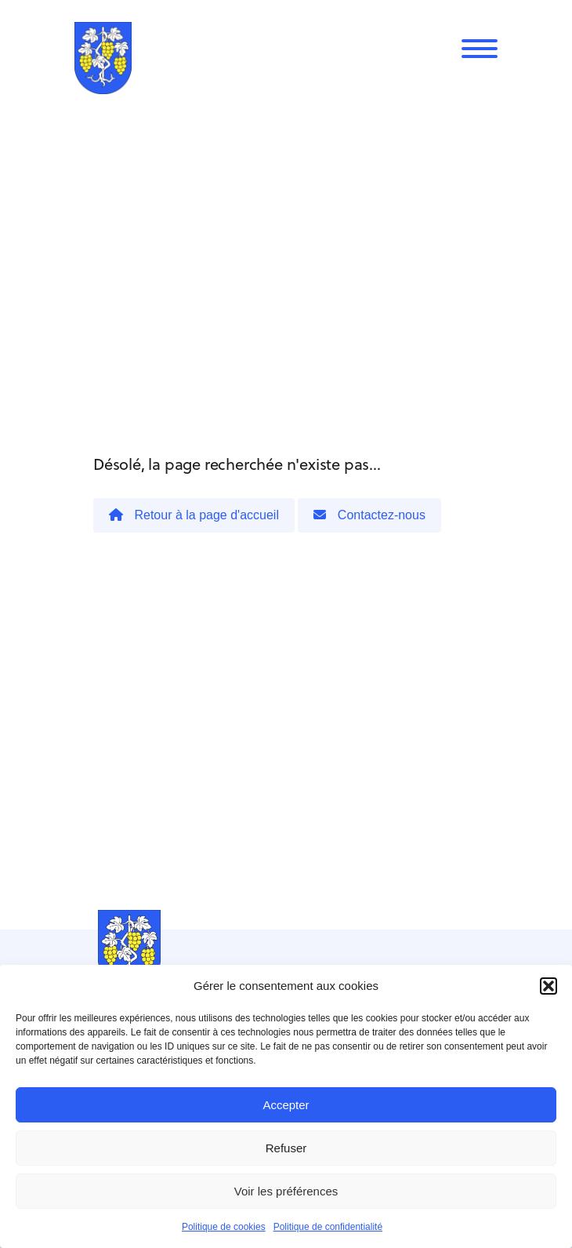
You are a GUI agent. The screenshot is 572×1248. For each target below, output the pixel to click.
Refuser (286, 1148)
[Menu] (480, 48)
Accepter (285, 1105)
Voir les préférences (286, 1191)
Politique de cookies (224, 1226)
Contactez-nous (369, 515)
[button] (548, 986)
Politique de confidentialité (327, 1226)
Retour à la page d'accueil (194, 515)
